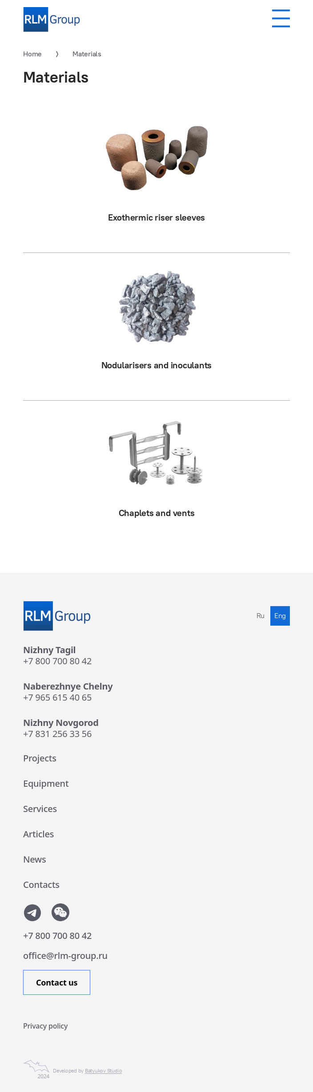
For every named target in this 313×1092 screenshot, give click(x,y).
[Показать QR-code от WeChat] (60, 912)
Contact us (56, 982)
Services (40, 809)
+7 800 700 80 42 (57, 660)
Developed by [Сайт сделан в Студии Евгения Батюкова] (87, 1071)
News (34, 859)
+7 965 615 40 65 (57, 697)
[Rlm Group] (51, 19)
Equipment (45, 783)
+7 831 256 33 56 (57, 733)
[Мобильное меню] (281, 18)
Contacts (41, 885)
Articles (38, 834)
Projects (39, 758)
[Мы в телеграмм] (32, 912)
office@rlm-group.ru (65, 955)
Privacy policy (45, 1025)
